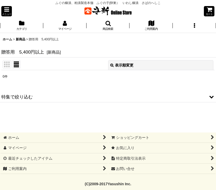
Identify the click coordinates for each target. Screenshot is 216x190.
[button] (6, 11)
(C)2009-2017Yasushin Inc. (108, 184)
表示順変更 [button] (121, 65)
